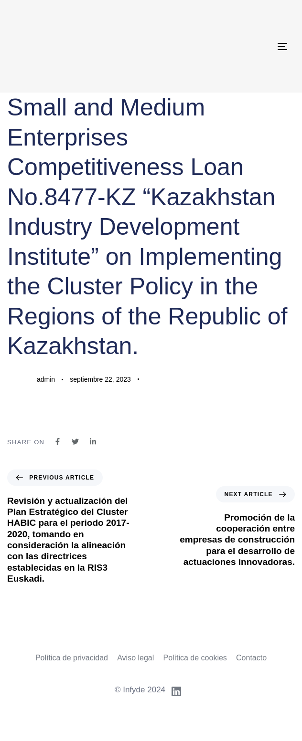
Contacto (251, 658)
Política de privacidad (71, 658)
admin (46, 379)
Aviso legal (135, 658)
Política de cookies (194, 658)
